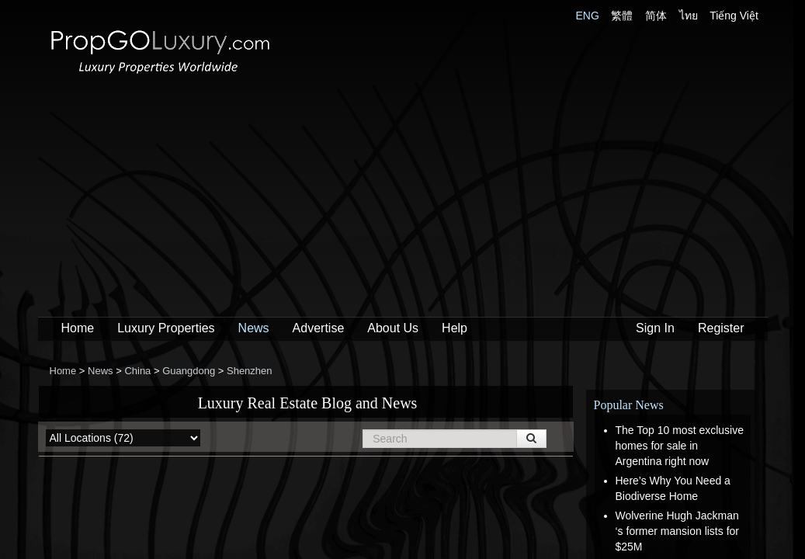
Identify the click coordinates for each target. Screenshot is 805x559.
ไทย (688, 15)
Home (78, 328)
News (253, 328)
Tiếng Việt (734, 15)
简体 (656, 15)
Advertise (319, 328)
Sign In (655, 328)
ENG (587, 15)
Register (721, 328)
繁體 (622, 15)
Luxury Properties (165, 328)
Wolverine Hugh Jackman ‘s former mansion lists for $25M (677, 531)
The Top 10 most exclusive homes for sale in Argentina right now (680, 445)
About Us (392, 328)
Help (454, 328)
